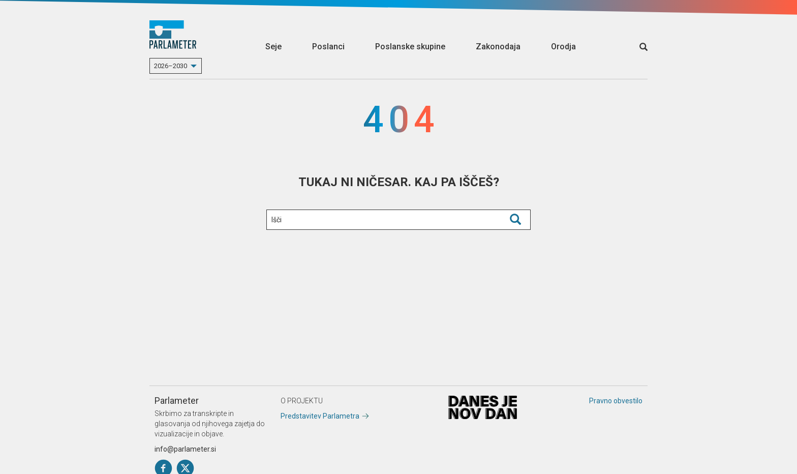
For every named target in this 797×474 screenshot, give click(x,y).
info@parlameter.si (185, 449)
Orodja (563, 46)
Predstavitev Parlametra (320, 416)
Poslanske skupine (410, 46)
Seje (273, 46)
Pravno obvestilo (615, 401)
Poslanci (328, 46)
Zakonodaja (498, 46)
